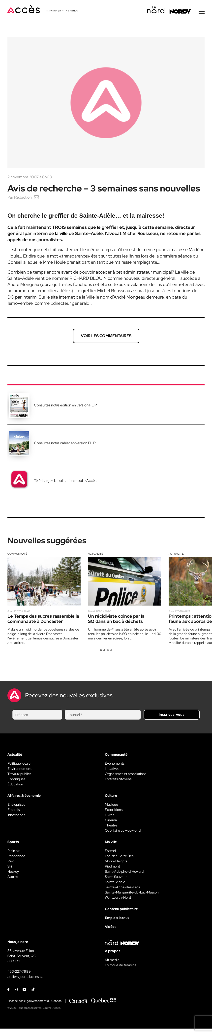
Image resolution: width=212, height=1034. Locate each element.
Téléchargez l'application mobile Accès (65, 481)
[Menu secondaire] (202, 12)
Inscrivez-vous (171, 715)
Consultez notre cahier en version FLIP (65, 443)
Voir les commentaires (106, 336)
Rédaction (23, 197)
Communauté (17, 554)
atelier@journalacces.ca (25, 977)
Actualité (95, 554)
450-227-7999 (19, 972)
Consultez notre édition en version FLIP (65, 405)
